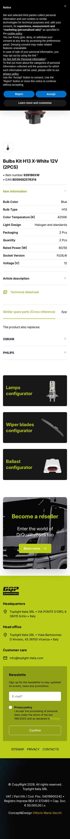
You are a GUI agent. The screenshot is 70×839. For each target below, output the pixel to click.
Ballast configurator (19, 464)
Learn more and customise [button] (35, 102)
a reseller (35, 516)
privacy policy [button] (10, 73)
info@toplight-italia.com (26, 658)
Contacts (51, 749)
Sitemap (17, 749)
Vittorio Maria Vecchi (47, 813)
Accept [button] (51, 94)
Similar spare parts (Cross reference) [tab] (29, 312)
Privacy (55, 718)
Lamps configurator (19, 390)
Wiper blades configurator (20, 427)
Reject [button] (19, 94)
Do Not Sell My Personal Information (24, 59)
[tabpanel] (35, 342)
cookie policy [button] (14, 33)
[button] (65, 6)
